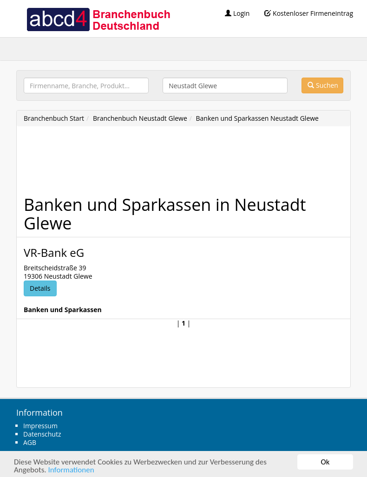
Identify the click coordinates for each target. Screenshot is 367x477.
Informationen (71, 470)
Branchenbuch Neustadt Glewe (140, 118)
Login (237, 13)
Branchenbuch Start (54, 118)
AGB (29, 442)
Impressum (40, 425)
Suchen (323, 85)
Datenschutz (42, 434)
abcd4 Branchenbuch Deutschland (98, 19)
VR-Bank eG (54, 252)
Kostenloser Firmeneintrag (308, 13)
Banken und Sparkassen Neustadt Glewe (257, 118)
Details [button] (40, 288)
